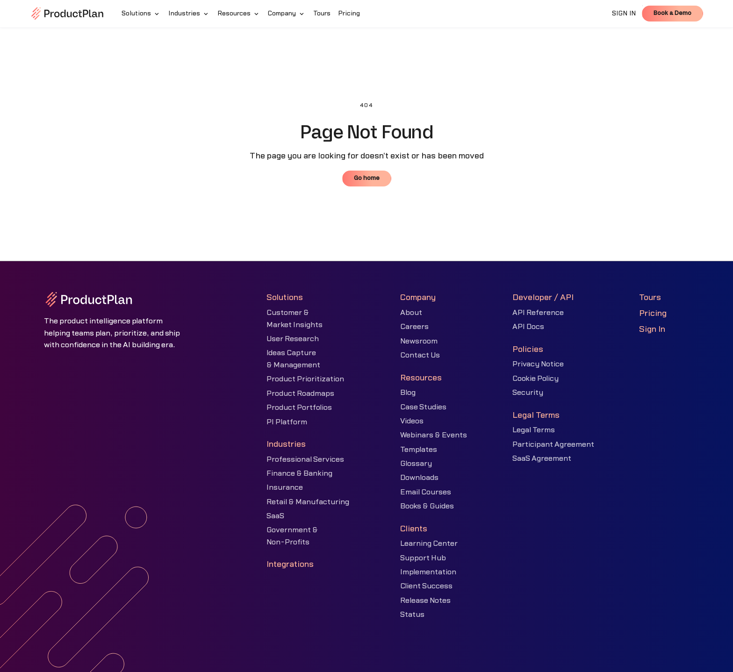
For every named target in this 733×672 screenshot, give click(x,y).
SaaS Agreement (541, 458)
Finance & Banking (299, 473)
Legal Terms (533, 430)
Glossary (416, 463)
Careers (414, 326)
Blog (408, 392)
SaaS (275, 516)
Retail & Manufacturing (307, 502)
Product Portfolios (299, 407)
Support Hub (423, 558)
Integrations (290, 564)
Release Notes (425, 600)
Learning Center (429, 543)
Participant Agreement (553, 444)
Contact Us (420, 355)
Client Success (426, 586)
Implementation (428, 572)
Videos (412, 421)
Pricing (653, 313)
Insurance (284, 487)
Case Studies (423, 407)
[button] (141, 13)
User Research (292, 339)
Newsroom (419, 341)
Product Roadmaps (300, 393)
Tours (650, 297)
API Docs (528, 326)
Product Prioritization (305, 379)
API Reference (538, 312)
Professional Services (305, 459)
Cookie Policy (535, 378)
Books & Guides (427, 506)
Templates (418, 449)
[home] (67, 14)
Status (412, 614)
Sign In (652, 329)
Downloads (419, 477)
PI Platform (286, 422)
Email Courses (425, 492)
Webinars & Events (433, 435)
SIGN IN (624, 13)
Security (527, 392)
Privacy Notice (538, 364)
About (411, 312)
